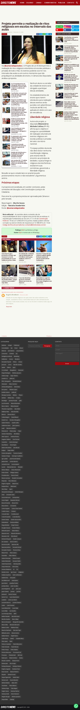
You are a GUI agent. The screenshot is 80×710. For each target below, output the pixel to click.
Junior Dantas (5, 591)
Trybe (19, 431)
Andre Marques (19, 492)
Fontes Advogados (6, 453)
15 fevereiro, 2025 (24, 294)
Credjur (18, 398)
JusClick (18, 591)
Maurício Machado (6, 630)
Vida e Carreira (13, 384)
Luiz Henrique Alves (7, 613)
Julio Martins (11, 351)
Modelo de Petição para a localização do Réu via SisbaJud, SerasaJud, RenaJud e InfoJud (18, 154)
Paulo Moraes (14, 647)
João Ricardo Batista (15, 458)
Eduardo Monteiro (15, 533)
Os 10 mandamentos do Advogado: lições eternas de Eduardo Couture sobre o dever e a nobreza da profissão (18, 86)
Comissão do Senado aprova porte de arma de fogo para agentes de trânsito (18, 146)
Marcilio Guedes (6, 619)
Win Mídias (16, 434)
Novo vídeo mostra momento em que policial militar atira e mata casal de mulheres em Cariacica (71, 104)
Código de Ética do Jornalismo (13, 225)
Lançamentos (19, 351)
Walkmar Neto (5, 411)
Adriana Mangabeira (7, 387)
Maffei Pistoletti (6, 616)
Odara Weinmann (15, 470)
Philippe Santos (14, 472)
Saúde (3, 367)
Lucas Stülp (4, 611)
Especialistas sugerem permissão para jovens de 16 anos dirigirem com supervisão (44, 280)
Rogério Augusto (6, 669)
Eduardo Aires (5, 533)
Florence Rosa (16, 550)
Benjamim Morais (15, 500)
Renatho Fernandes (17, 478)
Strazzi (21, 348)
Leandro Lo (5, 378)
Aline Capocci (5, 436)
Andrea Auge (5, 375)
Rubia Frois (15, 483)
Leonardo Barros (6, 602)
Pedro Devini (5, 472)
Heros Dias (15, 566)
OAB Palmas (5, 638)
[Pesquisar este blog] (35, 345)
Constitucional (14, 514)
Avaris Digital (5, 500)
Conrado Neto (5, 514)
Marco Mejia (15, 619)
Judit (20, 400)
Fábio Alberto (12, 555)
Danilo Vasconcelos (16, 519)
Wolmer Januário (16, 696)
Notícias (4, 345)
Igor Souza (13, 572)
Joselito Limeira (6, 392)
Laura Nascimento (14, 597)
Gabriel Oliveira (6, 423)
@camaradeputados (13, 66)
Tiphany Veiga (5, 688)
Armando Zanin (10, 494)
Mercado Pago (17, 630)
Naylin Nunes (14, 636)
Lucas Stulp (15, 608)
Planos (20, 395)
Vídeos (9, 367)
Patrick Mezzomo (17, 644)
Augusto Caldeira (6, 439)
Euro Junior (4, 389)
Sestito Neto (16, 677)
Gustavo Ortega (6, 456)
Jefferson (12, 378)
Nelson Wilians (5, 470)
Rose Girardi (5, 672)
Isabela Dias (5, 577)
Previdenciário (5, 475)
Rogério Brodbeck (12, 295)
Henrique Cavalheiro (17, 456)
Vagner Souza (5, 691)
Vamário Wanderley (7, 434)
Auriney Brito (16, 497)
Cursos (11, 359)
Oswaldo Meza (19, 638)
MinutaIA (20, 467)
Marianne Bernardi (14, 624)
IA (13, 569)
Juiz (13, 589)
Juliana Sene (5, 461)
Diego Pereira (14, 525)
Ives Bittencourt (6, 580)
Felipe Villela (11, 450)
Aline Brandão (14, 411)
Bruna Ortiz (15, 503)
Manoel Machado (15, 403)
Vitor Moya (4, 489)
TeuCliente (4, 685)
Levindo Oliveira (17, 602)
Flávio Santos (13, 553)
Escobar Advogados (15, 420)
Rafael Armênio (13, 658)
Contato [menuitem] (70, 3)
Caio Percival (16, 439)
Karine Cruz (5, 597)
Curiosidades (5, 348)
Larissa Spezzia (14, 461)
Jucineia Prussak (13, 400)
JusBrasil (14, 392)
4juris (10, 489)
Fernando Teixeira (6, 550)
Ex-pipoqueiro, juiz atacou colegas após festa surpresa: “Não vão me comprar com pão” (18, 138)
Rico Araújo (13, 663)
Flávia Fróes (5, 553)
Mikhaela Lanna (6, 633)
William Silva (11, 398)
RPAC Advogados (6, 381)
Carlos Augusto (6, 508)
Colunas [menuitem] (29, 3)
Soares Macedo (14, 680)
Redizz (21, 658)
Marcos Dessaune (6, 622)
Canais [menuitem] (38, 3)
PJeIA (11, 641)
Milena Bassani (14, 406)
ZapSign (12, 699)
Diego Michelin (5, 525)
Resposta (4, 481)
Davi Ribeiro (5, 445)
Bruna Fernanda (6, 503)
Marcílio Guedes (18, 364)
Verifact (4, 398)
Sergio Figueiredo (6, 677)
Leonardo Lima (5, 464)
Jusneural (4, 594)
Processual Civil (17, 652)
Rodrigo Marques (6, 666)
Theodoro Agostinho (7, 409)
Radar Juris (4, 658)
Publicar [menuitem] (61, 3)
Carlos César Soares (17, 508)
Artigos (10, 345)
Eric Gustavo (5, 541)
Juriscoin (4, 364)
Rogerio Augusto (6, 483)
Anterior (4, 336)
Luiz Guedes (13, 611)
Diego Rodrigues (6, 373)
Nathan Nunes (5, 636)
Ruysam (4, 674)
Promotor (4, 655)
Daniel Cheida (5, 519)
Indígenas (20, 572)
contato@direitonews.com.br (35, 225)
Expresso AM (15, 544)
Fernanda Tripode (6, 362)
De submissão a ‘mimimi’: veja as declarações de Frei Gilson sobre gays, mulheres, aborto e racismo (26, 257)
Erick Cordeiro (13, 541)
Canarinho (4, 442)
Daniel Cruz (5, 420)
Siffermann (13, 486)
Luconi (3, 467)
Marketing (16, 356)
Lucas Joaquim (15, 464)
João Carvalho (14, 586)
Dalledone (4, 359)
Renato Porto (15, 660)
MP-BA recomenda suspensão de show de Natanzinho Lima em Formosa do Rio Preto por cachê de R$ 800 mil (71, 77)
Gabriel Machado (6, 561)
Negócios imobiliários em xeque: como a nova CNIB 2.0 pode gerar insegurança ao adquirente (19, 102)
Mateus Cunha (5, 627)
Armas (20, 362)
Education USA (5, 536)
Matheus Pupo (14, 627)
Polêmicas (4, 34)
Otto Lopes (4, 641)
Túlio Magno (14, 688)
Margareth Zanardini (18, 622)
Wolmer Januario (16, 373)
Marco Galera (5, 406)
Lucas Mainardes (6, 608)
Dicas (16, 348)
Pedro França (5, 649)
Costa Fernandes (6, 517)
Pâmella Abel (12, 655)
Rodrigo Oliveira (17, 666)
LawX (3, 428)
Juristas (12, 591)
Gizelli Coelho (15, 423)
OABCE (12, 638)
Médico (15, 395)
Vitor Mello (17, 409)
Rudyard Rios (5, 486)
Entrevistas (17, 387)
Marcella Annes (15, 616)
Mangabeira (13, 370)
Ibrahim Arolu (5, 572)
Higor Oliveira (14, 375)
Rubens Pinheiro (14, 672)
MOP (15, 613)
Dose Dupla (13, 445)
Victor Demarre (15, 694)
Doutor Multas (16, 528)
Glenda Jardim (17, 564)
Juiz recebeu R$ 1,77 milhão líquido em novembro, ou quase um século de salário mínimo (19, 162)
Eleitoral (4, 351)
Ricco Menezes (12, 481)
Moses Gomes (15, 633)
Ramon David (14, 475)
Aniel (3, 494)
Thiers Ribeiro (12, 685)
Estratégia (4, 400)
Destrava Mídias (14, 522)
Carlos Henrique (13, 442)
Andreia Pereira (15, 436)
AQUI (23, 230)
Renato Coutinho (6, 660)
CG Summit (13, 506)
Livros (9, 364)
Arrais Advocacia (6, 497)
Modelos (17, 359)
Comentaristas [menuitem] (50, 3)
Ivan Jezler (12, 577)
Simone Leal (5, 680)
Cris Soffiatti (5, 370)
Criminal (11, 353)
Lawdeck (4, 600)
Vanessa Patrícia (15, 691)
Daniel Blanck (14, 417)
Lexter (3, 605)
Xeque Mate (5, 699)
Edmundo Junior (6, 530)
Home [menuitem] (22, 3)
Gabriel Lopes (16, 558)
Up (16, 353)
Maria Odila (5, 624)
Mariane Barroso (11, 467)
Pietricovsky (13, 431)
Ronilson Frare (16, 669)
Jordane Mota (5, 586)
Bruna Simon (5, 506)
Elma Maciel (14, 536)
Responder (9, 306)
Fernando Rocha (17, 547)
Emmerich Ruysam (6, 539)
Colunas (13, 511)
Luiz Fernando (5, 403)
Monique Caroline (6, 395)
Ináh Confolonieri (17, 575)
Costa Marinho (16, 517)
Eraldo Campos (17, 539)
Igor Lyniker (5, 458)
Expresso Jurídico (6, 547)
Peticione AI (5, 431)
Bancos (4, 414)
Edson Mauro (15, 530)
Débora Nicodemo (6, 447)
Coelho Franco (5, 511)
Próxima (49, 336)
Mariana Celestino (11, 428)
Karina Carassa (12, 594)
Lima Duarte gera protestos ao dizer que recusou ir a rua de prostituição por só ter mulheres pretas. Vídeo (9, 257)
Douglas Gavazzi (6, 528)
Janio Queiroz (16, 425)
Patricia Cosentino (6, 644)
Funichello (4, 555)
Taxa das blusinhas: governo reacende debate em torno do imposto (25, 280)
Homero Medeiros (6, 569)
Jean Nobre (4, 583)
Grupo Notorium (6, 566)
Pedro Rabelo (14, 649)
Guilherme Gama (6, 425)
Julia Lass (18, 589)
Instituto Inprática (6, 575)
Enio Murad (16, 447)
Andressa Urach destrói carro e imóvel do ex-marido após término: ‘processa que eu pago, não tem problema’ (19, 121)
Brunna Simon (11, 414)
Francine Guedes (18, 453)
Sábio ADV (14, 683)
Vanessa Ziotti (5, 694)
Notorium (20, 370)
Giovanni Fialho (16, 561)
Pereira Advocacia (6, 652)
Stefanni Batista (6, 683)
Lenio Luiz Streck (12, 600)
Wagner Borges (6, 696)
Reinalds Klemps (17, 381)
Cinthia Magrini (5, 417)
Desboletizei (5, 522)
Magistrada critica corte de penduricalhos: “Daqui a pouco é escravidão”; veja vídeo (9, 280)
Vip (11, 348)
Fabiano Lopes (13, 389)
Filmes (14, 362)
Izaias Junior (15, 580)
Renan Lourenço (6, 478)
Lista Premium (10, 605)
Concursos (4, 353)
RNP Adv (20, 655)
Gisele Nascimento (6, 564)
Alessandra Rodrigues (7, 492)
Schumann (4, 384)
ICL (17, 569)
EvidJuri (3, 450)
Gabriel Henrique (6, 558)
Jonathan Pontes (14, 583)
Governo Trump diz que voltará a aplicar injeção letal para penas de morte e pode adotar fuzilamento (43, 257)
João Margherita (6, 589)
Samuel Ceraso (11, 674)
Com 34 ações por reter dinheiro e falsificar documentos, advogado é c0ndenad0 (18, 130)
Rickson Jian (5, 663)
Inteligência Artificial (7, 356)
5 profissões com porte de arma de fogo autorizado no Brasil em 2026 (19, 94)
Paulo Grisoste (5, 647)
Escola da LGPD (6, 544)
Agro (14, 367)
